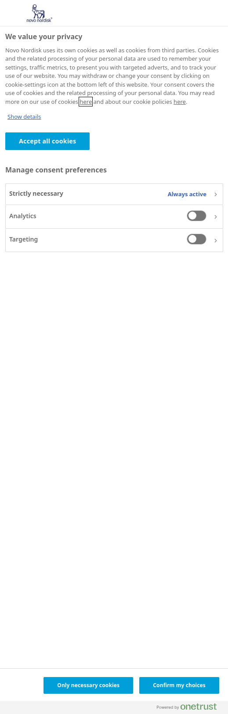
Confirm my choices (179, 685)
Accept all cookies (47, 141)
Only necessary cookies (88, 685)
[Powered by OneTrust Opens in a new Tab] (190, 708)
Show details (24, 117)
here (86, 102)
